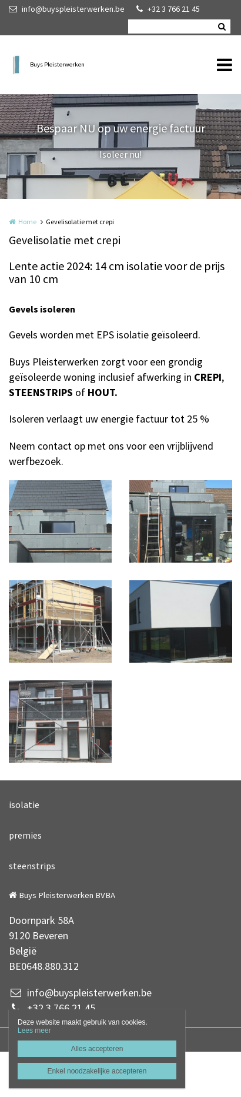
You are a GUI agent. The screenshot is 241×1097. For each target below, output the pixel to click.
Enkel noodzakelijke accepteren (97, 1071)
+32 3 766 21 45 (168, 9)
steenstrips (32, 866)
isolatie (24, 804)
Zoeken (221, 26)
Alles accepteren (97, 1049)
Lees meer (34, 1030)
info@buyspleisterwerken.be (67, 9)
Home (27, 221)
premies (25, 835)
